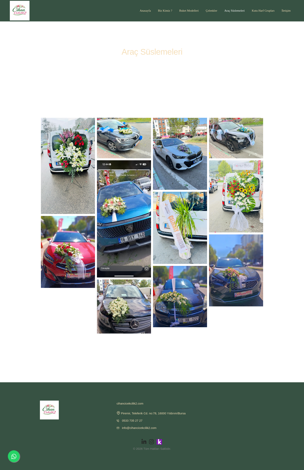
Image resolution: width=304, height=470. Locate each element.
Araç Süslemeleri (234, 10)
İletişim (286, 10)
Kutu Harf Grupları (263, 10)
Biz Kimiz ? (165, 10)
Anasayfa (145, 10)
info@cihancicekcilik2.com (139, 427)
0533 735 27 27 (132, 420)
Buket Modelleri (189, 10)
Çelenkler (211, 10)
